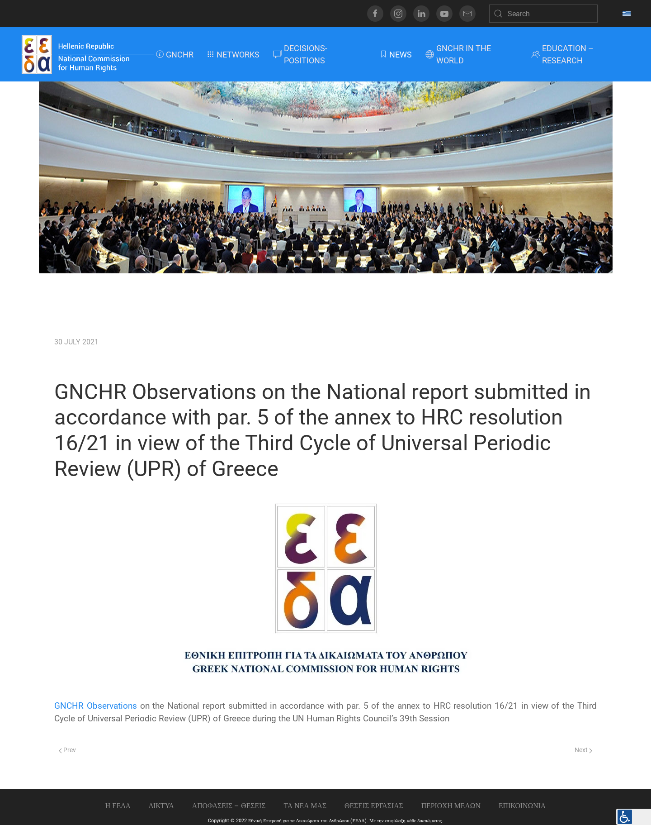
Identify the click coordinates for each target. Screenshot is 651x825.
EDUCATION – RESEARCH (562, 54)
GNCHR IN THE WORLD (458, 54)
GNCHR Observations (95, 706)
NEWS (395, 54)
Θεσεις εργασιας (373, 805)
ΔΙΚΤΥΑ (161, 805)
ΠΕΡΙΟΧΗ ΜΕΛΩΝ (451, 805)
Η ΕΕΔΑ (118, 805)
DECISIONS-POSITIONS (300, 54)
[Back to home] (87, 54)
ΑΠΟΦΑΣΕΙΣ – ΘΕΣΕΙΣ (229, 805)
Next (583, 750)
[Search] (543, 14)
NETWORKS (233, 54)
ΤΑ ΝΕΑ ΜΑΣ (304, 805)
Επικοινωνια (522, 805)
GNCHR (174, 54)
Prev (67, 750)
